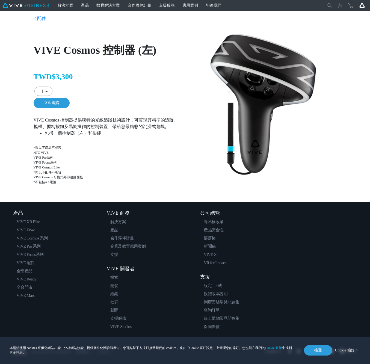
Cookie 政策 (273, 348)
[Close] (329, 5)
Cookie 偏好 (345, 350)
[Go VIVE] (362, 5)
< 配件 (40, 18)
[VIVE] (25, 5)
